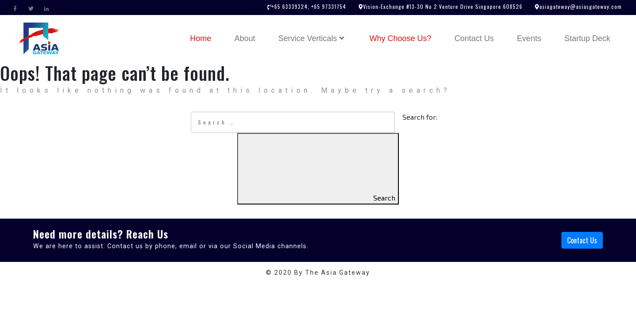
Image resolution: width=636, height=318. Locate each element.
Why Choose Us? (401, 38)
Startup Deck (587, 38)
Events (529, 38)
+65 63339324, (291, 6)
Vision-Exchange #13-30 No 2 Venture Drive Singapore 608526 (442, 6)
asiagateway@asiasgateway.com (580, 6)
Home (206, 37)
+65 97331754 (328, 6)
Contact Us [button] (582, 240)
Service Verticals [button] (312, 38)
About (245, 38)
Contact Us (474, 38)
